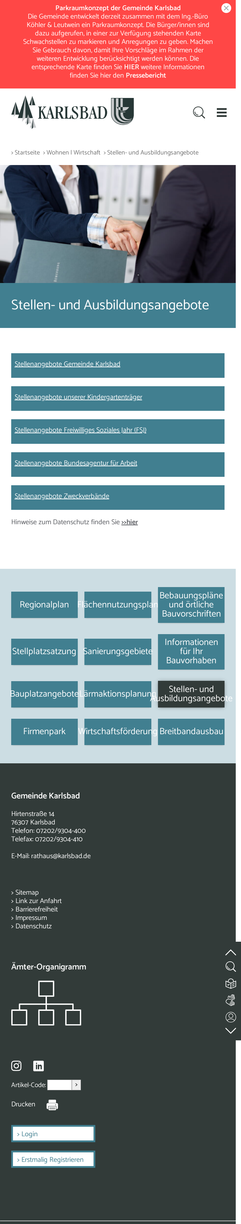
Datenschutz (33, 926)
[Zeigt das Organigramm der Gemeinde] (46, 1023)
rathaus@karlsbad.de (61, 856)
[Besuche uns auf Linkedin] (38, 1066)
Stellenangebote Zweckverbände (62, 496)
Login (29, 1134)
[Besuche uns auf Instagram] (16, 1066)
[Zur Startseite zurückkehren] (72, 99)
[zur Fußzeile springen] (231, 1029)
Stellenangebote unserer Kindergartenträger (78, 397)
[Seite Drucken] (46, 1104)
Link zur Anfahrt (38, 901)
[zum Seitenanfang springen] (231, 948)
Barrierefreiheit (36, 909)
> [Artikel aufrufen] (76, 1085)
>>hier (130, 522)
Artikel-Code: (29, 1085)
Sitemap (27, 893)
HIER (131, 67)
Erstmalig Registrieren (52, 1160)
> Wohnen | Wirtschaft (72, 153)
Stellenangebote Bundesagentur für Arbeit (76, 463)
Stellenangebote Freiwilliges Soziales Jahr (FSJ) (80, 430)
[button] (222, 112)
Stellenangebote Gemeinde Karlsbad (67, 364)
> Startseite (25, 153)
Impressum (31, 918)
